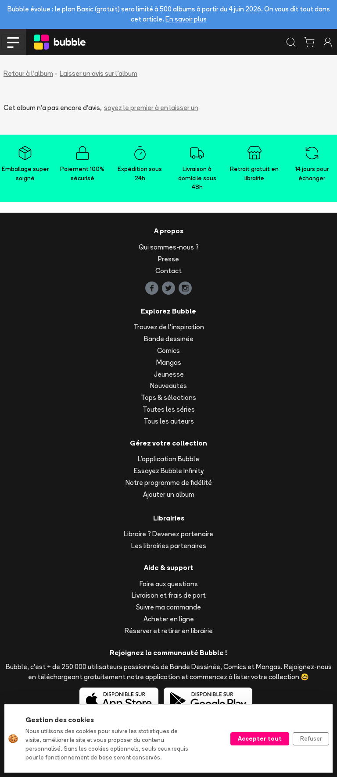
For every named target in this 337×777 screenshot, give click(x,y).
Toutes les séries (169, 409)
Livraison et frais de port (169, 595)
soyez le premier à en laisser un (151, 107)
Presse (168, 259)
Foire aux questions (169, 584)
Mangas (168, 362)
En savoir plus (186, 19)
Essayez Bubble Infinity (169, 471)
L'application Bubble (168, 459)
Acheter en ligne (168, 619)
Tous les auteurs (168, 421)
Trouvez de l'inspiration (168, 327)
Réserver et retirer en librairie (169, 631)
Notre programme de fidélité (168, 482)
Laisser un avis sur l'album (98, 73)
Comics (168, 350)
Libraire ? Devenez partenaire (168, 534)
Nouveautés (168, 385)
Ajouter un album (168, 494)
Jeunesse (169, 374)
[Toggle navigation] (13, 42)
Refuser (311, 738)
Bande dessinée (169, 339)
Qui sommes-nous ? (169, 247)
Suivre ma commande (168, 607)
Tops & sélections (168, 397)
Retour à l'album (28, 73)
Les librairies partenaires (168, 546)
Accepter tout (260, 738)
